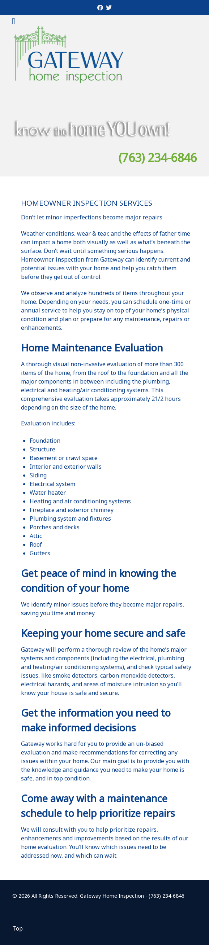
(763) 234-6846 (158, 157)
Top (17, 928)
